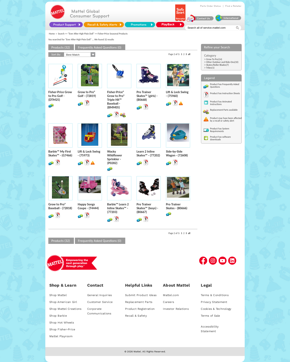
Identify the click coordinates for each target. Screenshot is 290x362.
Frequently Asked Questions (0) (99, 47)
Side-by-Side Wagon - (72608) (177, 153)
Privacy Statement (214, 302)
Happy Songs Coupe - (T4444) (88, 206)
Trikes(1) (210, 67)
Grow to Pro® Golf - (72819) (87, 94)
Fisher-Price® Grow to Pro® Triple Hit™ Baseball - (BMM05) (116, 99)
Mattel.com (171, 295)
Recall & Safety (136, 315)
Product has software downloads (220, 138)
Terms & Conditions (215, 295)
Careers (168, 302)
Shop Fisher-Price (62, 329)
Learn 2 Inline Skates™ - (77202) (148, 153)
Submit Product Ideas (140, 295)
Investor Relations (176, 308)
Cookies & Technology (216, 308)
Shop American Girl (63, 302)
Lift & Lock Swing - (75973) (89, 153)
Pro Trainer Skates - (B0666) (176, 206)
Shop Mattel (58, 295)
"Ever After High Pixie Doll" (81, 33)
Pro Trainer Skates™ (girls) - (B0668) (147, 96)
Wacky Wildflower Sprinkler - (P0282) (114, 157)
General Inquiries (99, 295)
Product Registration (140, 308)
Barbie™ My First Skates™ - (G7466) (60, 153)
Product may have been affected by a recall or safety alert (226, 119)
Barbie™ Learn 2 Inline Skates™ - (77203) (118, 208)
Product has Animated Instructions (221, 103)
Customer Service (100, 302)
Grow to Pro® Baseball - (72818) (60, 206)
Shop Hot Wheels (61, 322)
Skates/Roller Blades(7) (217, 64)
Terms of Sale (210, 315)
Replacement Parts (138, 302)
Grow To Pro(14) (214, 59)
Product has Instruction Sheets (225, 93)
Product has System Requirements (219, 130)
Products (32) (60, 47)
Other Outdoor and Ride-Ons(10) (222, 62)
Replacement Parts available (224, 109)
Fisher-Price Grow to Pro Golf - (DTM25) (60, 96)
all (189, 54)
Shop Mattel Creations (65, 308)
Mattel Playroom (60, 336)
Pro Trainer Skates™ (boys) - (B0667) (147, 208)
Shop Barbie (58, 315)
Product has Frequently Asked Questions (224, 85)
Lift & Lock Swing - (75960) (177, 94)
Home (52, 33)
